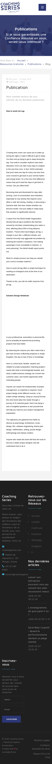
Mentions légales (42, 740)
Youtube (35, 515)
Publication (17, 87)
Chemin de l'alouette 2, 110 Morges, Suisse (10, 558)
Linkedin (35, 521)
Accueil (21, 60)
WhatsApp (36, 540)
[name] (13, 699)
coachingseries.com (11, 550)
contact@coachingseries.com (19, 574)
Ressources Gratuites (12, 64)
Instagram (36, 546)
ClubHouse (36, 528)
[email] (13, 709)
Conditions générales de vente (41, 747)
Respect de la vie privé (42, 755)
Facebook (36, 534)
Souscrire (11, 719)
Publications (34, 64)
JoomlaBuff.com (9, 752)
